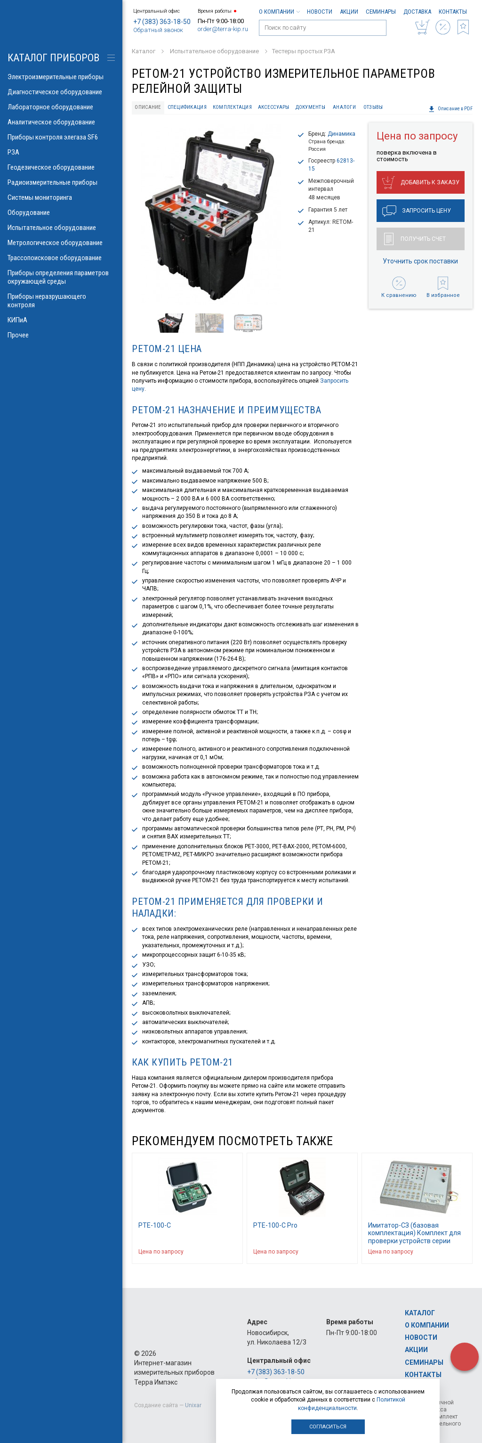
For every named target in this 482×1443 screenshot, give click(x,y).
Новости (319, 11)
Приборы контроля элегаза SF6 (61, 137)
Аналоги (344, 107)
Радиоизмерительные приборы (61, 182)
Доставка (417, 11)
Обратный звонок (158, 29)
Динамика (341, 134)
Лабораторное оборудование (61, 107)
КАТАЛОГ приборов (53, 58)
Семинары (381, 11)
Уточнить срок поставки (420, 261)
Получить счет (415, 239)
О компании (279, 11)
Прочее (61, 335)
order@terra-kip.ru (223, 29)
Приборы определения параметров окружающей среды (61, 277)
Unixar (193, 1405)
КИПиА (61, 320)
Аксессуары (273, 107)
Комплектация (232, 107)
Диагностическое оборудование (61, 92)
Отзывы (373, 107)
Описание (148, 107)
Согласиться (327, 1427)
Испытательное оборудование (61, 227)
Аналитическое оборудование (61, 122)
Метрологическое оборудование (61, 242)
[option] (210, 214)
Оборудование (61, 212)
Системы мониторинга (61, 197)
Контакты (453, 11)
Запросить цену (416, 211)
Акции (349, 11)
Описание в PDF (450, 109)
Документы (310, 107)
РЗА (61, 152)
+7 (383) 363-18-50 (162, 21)
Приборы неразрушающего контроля (61, 300)
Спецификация (187, 107)
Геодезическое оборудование (61, 167)
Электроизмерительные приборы (61, 77)
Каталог (420, 1313)
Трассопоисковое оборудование (61, 258)
